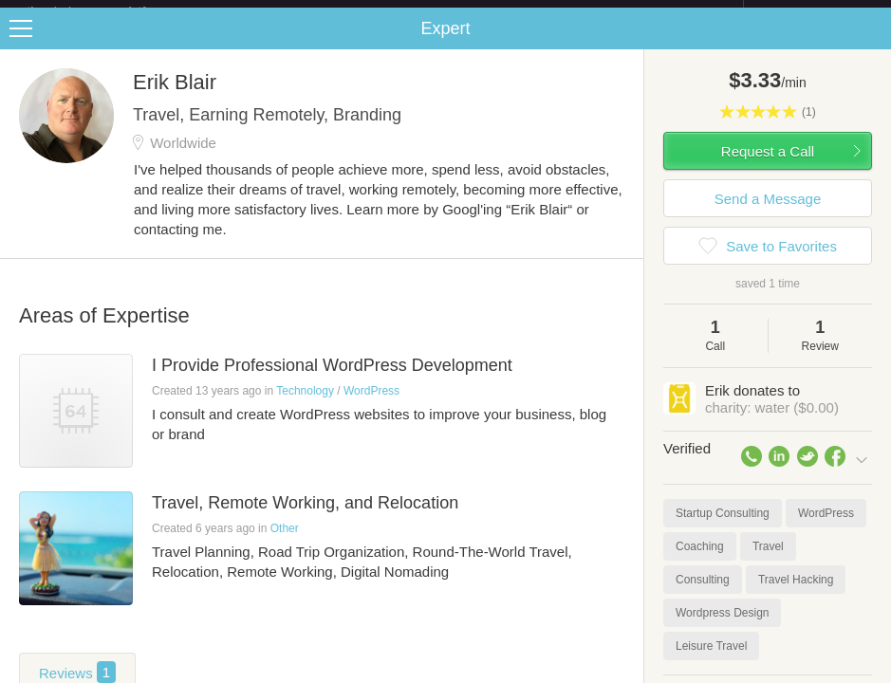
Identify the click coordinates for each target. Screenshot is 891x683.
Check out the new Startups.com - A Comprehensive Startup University (537, 12)
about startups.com (810, 12)
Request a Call (767, 166)
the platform (106, 11)
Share (872, 44)
